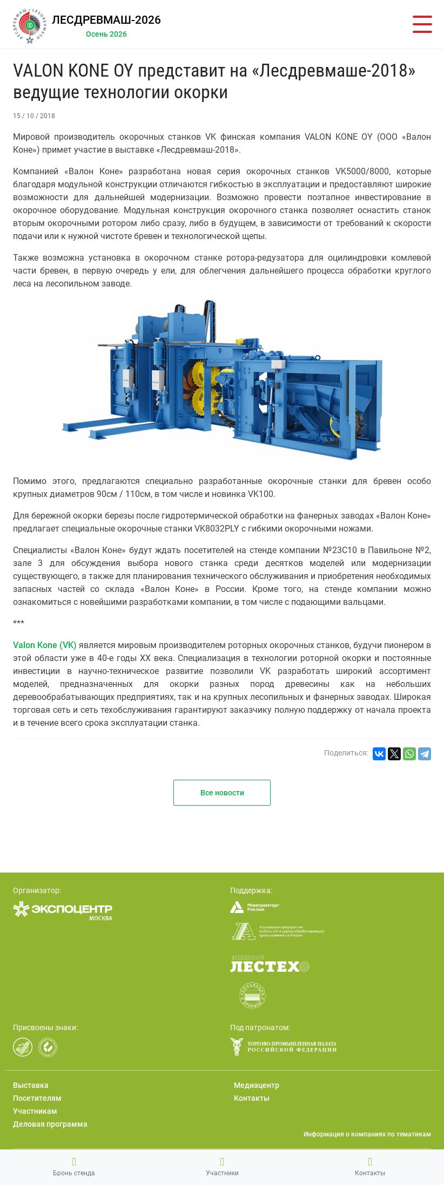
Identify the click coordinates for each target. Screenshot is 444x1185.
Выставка (31, 1085)
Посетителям (37, 1098)
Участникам (35, 1111)
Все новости (222, 792)
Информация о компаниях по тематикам (367, 1134)
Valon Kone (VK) (45, 645)
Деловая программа (50, 1124)
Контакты (370, 1166)
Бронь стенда (74, 1166)
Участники (222, 1166)
